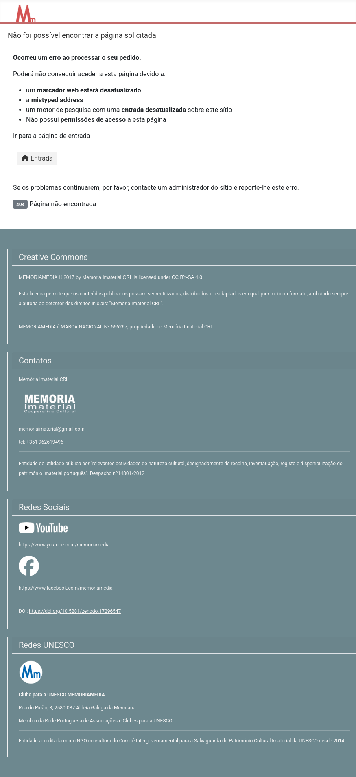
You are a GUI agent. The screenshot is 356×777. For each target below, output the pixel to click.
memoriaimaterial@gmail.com (52, 429)
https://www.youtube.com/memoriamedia (64, 545)
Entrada (37, 158)
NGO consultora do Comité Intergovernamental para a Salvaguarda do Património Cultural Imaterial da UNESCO (197, 741)
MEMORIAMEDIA (39, 277)
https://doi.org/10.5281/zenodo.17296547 (75, 611)
